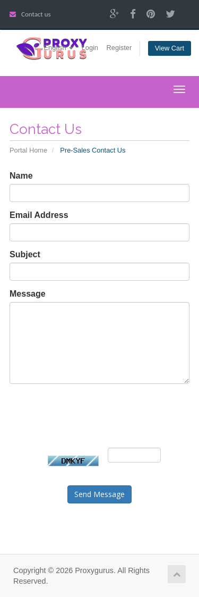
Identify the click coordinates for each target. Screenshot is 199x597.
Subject (25, 254)
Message (28, 293)
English (59, 48)
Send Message (99, 494)
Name (21, 175)
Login (90, 48)
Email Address (39, 215)
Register (119, 48)
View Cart (169, 48)
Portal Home (28, 150)
